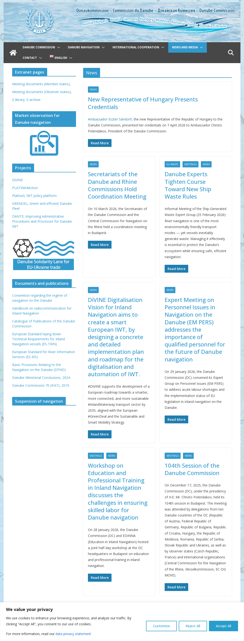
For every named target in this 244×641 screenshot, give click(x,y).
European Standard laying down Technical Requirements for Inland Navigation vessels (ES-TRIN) (38, 339)
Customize (161, 626)
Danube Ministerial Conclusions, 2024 (41, 377)
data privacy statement (73, 633)
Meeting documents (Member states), (41, 84)
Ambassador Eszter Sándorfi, (111, 119)
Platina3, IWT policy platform (34, 195)
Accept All (223, 626)
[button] (57, 47)
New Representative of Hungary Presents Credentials (143, 102)
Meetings (190, 164)
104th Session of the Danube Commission (192, 469)
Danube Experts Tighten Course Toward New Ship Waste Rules (188, 185)
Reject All (193, 626)
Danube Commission (39, 47)
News (93, 89)
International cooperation (135, 47)
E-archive (33, 99)
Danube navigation (84, 47)
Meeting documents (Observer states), (42, 92)
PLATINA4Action (25, 187)
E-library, (19, 99)
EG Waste (172, 164)
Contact (30, 58)
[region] (122, 621)
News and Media (185, 47)
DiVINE (17, 180)
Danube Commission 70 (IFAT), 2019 (40, 385)
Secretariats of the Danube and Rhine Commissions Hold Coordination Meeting (117, 185)
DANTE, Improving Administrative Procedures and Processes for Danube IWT (42, 221)
